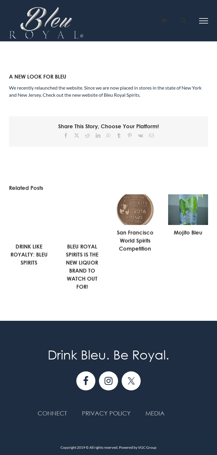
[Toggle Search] (183, 21)
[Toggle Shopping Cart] (164, 21)
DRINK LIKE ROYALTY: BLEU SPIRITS (29, 254)
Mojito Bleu (188, 232)
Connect (52, 413)
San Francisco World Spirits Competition (135, 240)
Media (155, 413)
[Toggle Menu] (204, 21)
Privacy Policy (106, 413)
